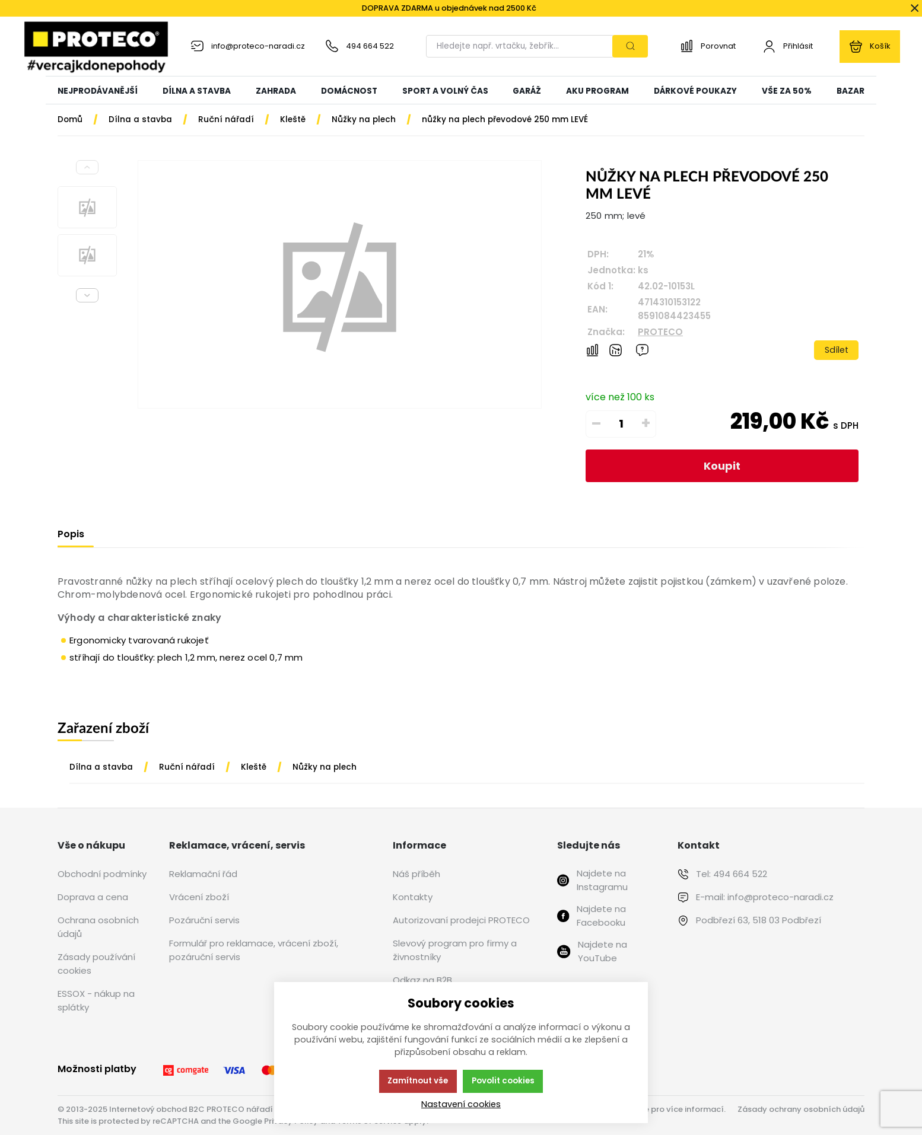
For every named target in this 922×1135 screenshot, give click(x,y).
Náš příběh (416, 874)
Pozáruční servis (204, 920)
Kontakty (413, 897)
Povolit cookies (503, 1080)
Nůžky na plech (325, 767)
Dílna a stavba (101, 767)
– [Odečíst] (596, 423)
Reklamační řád (203, 874)
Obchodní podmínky (102, 874)
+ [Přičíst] (646, 423)
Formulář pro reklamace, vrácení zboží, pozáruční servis (253, 950)
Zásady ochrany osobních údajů (800, 1109)
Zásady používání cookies (96, 964)
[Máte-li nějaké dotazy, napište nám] (642, 350)
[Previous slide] (87, 167)
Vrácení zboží (199, 897)
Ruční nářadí (187, 767)
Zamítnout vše (417, 1080)
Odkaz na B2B (422, 980)
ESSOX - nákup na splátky (96, 1000)
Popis (71, 534)
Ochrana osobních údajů (98, 927)
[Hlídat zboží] (615, 350)
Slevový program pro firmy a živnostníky (455, 950)
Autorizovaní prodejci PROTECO (461, 920)
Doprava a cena (93, 897)
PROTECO (660, 332)
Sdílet (836, 350)
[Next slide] (87, 295)
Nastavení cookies (461, 1104)
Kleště (253, 767)
